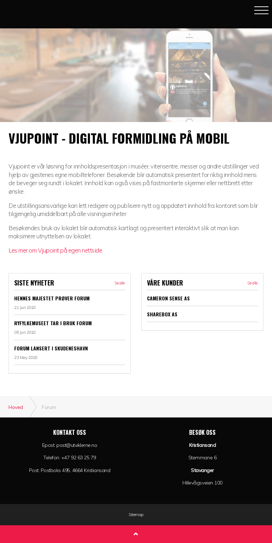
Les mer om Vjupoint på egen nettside (55, 250)
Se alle (119, 283)
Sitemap (136, 514)
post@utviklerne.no (76, 445)
